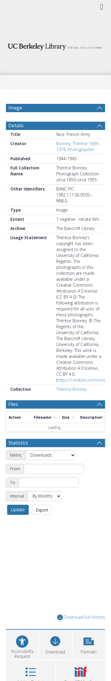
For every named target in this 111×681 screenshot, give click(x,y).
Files (13, 404)
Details (16, 125)
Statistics (18, 442)
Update (18, 509)
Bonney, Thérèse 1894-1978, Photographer (78, 146)
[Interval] (44, 496)
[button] (89, 644)
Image (15, 107)
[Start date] (54, 469)
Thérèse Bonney (71, 389)
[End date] (49, 482)
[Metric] (50, 455)
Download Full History (81, 617)
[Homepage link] (55, 45)
